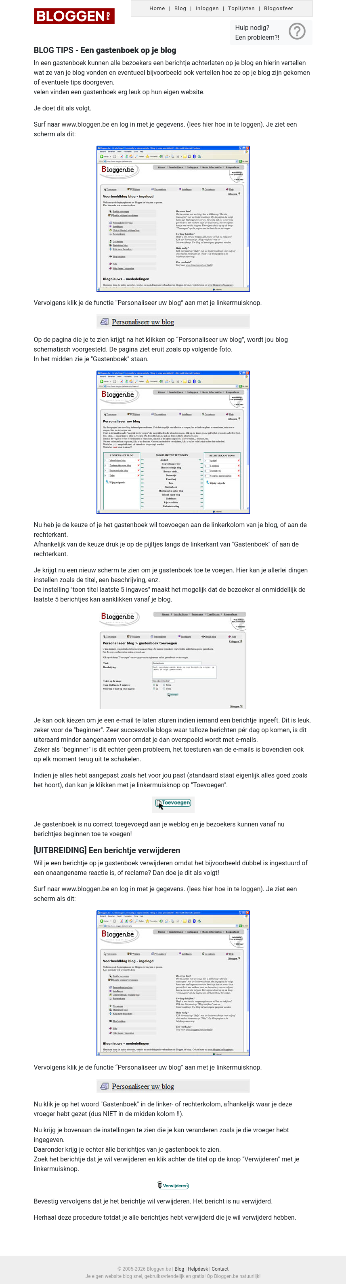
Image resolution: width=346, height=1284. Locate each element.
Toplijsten (241, 8)
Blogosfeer (279, 8)
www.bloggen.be (86, 124)
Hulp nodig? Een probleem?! (271, 31)
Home (157, 8)
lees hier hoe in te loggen (224, 124)
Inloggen (207, 8)
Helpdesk (198, 1269)
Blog (180, 8)
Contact (220, 1269)
